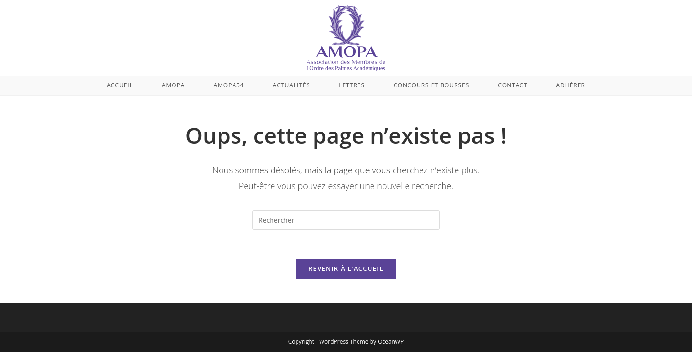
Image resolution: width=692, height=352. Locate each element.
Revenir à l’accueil (346, 268)
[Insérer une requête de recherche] (346, 220)
